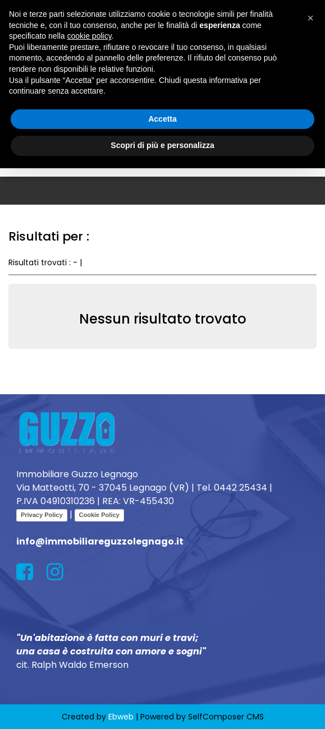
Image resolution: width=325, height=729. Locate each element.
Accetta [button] (162, 118)
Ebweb (121, 716)
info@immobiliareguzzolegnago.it (100, 541)
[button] (310, 18)
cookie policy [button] (89, 35)
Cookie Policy (99, 514)
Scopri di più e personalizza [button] (162, 145)
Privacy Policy (42, 514)
